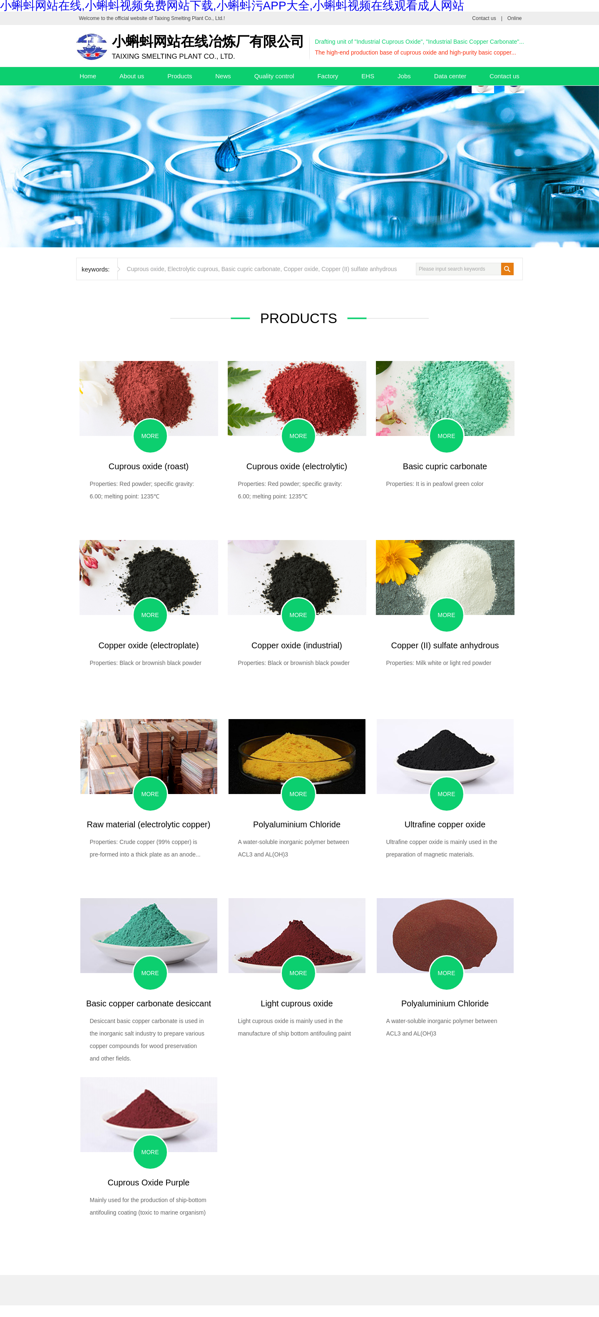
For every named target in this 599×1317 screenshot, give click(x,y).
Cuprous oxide (145, 269)
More (150, 436)
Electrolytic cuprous (193, 269)
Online (514, 18)
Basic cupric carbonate (251, 269)
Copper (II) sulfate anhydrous (359, 269)
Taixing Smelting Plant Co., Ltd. (189, 18)
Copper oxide (300, 269)
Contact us (484, 18)
